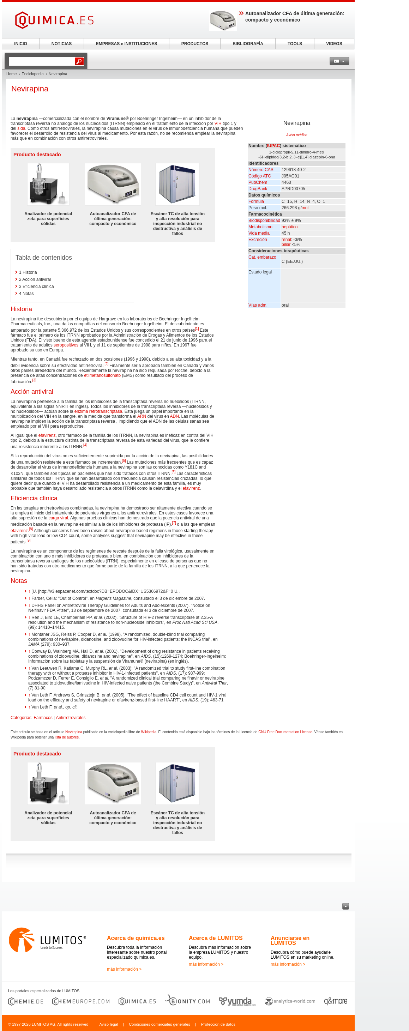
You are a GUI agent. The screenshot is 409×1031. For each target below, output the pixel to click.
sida (21, 128)
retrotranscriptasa (105, 411)
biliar (286, 244)
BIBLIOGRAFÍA (248, 43)
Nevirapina (73, 732)
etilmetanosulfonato (102, 375)
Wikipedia (148, 732)
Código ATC (259, 176)
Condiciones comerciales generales (159, 1024)
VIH (218, 123)
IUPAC (273, 145)
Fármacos (43, 717)
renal (286, 239)
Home (11, 74)
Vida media (259, 233)
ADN (174, 416)
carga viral (58, 518)
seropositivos (66, 345)
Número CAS (260, 169)
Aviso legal (108, 1024)
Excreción (257, 239)
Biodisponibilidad (264, 220)
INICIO (20, 43)
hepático (289, 226)
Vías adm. (257, 305)
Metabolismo (260, 226)
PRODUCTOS (194, 43)
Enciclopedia (32, 74)
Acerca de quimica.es (136, 938)
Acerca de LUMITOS (216, 938)
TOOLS (295, 43)
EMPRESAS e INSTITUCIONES (126, 43)
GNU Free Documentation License (285, 732)
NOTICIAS (62, 43)
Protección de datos (218, 1024)
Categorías (21, 717)
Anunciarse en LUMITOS (290, 940)
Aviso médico (296, 135)
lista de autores (67, 737)
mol (305, 207)
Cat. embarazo (262, 257)
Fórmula (256, 201)
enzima (81, 411)
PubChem (257, 182)
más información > (124, 969)
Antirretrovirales (71, 717)
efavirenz (47, 435)
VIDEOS (334, 43)
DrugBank (257, 188)
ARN (141, 416)
